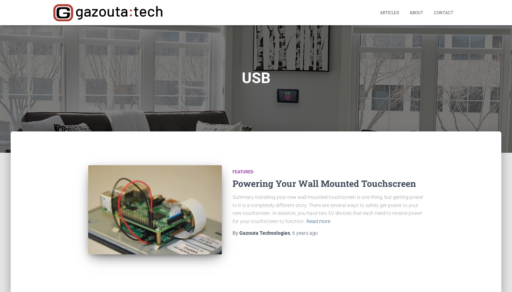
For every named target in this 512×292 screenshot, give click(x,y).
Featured (243, 171)
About (416, 12)
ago (305, 233)
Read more (318, 221)
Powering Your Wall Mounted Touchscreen (324, 183)
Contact (443, 12)
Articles (389, 12)
